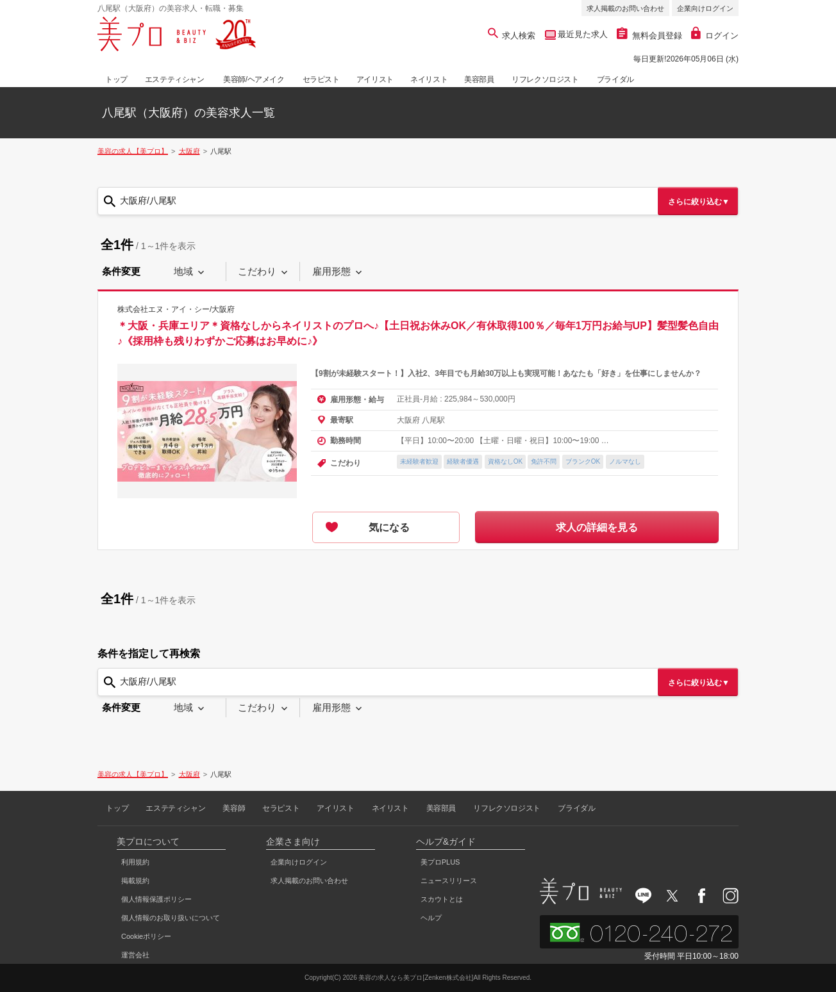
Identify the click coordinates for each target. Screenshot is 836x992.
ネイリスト (428, 79)
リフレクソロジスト (545, 79)
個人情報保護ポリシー (156, 899)
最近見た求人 (582, 34)
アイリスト (375, 79)
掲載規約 (135, 880)
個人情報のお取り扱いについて (170, 918)
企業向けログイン (705, 8)
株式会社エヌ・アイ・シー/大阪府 (176, 309)
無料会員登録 (649, 35)
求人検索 (512, 35)
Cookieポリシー (146, 936)
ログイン (715, 35)
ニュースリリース (449, 880)
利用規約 (135, 862)
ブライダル (615, 79)
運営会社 (135, 955)
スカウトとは (442, 899)
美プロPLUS (440, 862)
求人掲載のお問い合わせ (625, 8)
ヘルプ (431, 918)
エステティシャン (175, 79)
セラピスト (321, 79)
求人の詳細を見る (597, 527)
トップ (116, 79)
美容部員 (479, 79)
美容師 (233, 808)
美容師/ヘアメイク (254, 79)
